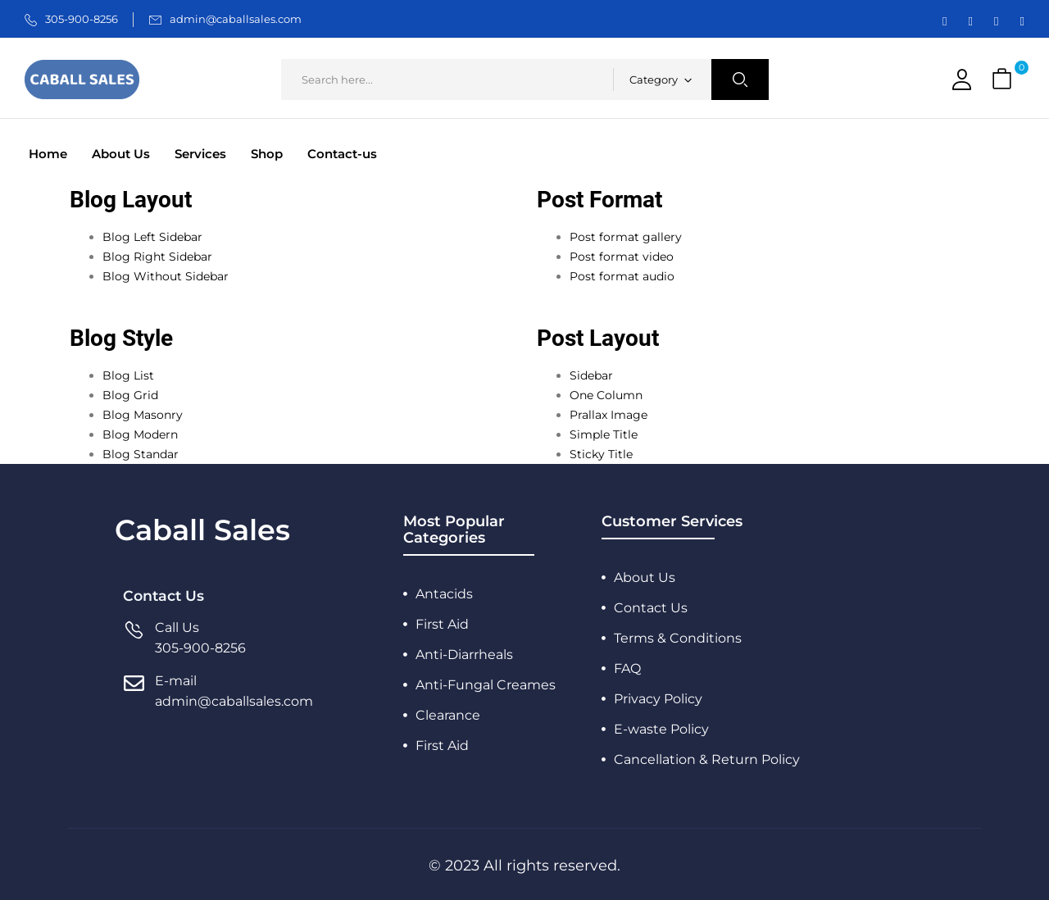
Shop (267, 153)
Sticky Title (601, 454)
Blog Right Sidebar (157, 256)
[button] (1004, 80)
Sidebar (591, 375)
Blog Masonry (142, 414)
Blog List (128, 375)
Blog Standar (140, 454)
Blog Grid (130, 395)
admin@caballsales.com (236, 18)
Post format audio (622, 276)
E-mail (176, 681)
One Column (606, 395)
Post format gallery (626, 237)
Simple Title (604, 434)
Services (200, 153)
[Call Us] (134, 638)
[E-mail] (134, 691)
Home (48, 153)
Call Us (177, 627)
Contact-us (342, 153)
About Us (121, 153)
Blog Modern (140, 434)
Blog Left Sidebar (152, 237)
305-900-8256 (81, 18)
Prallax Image (608, 414)
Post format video (622, 256)
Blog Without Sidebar (165, 276)
